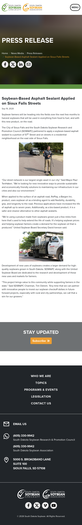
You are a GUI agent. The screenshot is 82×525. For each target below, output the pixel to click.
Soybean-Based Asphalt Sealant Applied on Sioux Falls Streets (37, 57)
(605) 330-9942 (23, 435)
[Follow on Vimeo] (45, 505)
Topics (41, 383)
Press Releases (34, 53)
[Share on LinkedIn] (20, 64)
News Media (17, 53)
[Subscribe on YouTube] (53, 505)
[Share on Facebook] (5, 64)
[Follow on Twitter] (37, 505)
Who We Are (41, 376)
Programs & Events (41, 389)
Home (5, 53)
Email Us (19, 424)
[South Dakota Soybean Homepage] (22, 7)
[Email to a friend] (28, 64)
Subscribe (39, 341)
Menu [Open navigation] (75, 7)
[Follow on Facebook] (28, 505)
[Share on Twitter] (13, 64)
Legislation (41, 396)
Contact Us (41, 403)
